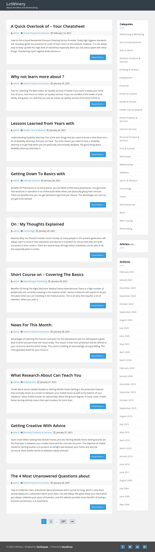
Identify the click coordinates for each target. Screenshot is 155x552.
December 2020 (128, 288)
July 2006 (124, 488)
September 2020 (128, 312)
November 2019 (128, 392)
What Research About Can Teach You (46, 375)
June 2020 (125, 336)
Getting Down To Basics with (38, 173)
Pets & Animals (127, 148)
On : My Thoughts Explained (37, 224)
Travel (123, 196)
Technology (29, 230)
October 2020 (127, 304)
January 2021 (126, 279)
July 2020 (124, 328)
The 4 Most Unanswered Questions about (50, 476)
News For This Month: (31, 325)
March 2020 (126, 360)
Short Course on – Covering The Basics (47, 274)
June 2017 (125, 472)
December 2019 (128, 384)
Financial (124, 85)
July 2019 (124, 424)
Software (124, 172)
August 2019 (126, 416)
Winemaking (126, 228)
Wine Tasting (126, 220)
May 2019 (125, 432)
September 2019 (128, 408)
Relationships (126, 164)
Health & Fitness (128, 101)
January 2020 (126, 376)
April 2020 (125, 352)
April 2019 (125, 440)
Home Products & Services (36, 33)
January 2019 (126, 456)
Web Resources (127, 204)
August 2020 (126, 320)
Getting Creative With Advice (38, 425)
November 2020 (128, 296)
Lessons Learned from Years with (42, 123)
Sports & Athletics (129, 180)
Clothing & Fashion (129, 69)
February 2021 (127, 271)
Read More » (98, 57)
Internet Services (31, 180)
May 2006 (125, 504)
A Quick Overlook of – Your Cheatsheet (48, 26)
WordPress (67, 546)
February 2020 (127, 368)
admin (16, 33)
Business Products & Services (37, 432)
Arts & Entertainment (130, 42)
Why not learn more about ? (37, 76)
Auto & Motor (127, 50)
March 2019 (126, 448)
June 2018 (125, 464)
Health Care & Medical (34, 130)
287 (63, 521)
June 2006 (125, 496)
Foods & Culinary (128, 93)
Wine (122, 212)
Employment (29, 382)
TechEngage (42, 546)
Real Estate (125, 156)
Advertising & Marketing (35, 281)
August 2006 (126, 480)
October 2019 (127, 400)
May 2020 (125, 344)
